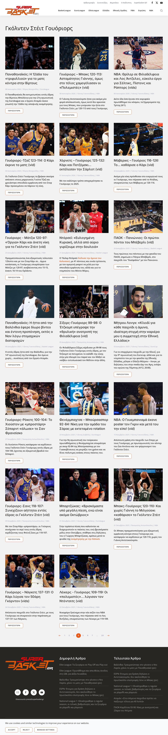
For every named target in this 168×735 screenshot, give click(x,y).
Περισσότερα (14, 111)
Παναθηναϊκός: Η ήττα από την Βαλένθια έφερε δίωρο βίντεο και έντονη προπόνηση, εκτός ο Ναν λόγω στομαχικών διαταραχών (29, 331)
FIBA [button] (133, 10)
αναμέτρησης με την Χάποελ (85, 539)
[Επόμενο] (108, 635)
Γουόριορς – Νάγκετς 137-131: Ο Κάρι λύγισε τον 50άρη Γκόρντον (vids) (29, 596)
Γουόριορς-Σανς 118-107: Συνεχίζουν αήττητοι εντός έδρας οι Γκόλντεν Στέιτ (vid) (27, 510)
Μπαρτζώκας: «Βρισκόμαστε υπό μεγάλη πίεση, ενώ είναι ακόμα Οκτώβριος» (81, 510)
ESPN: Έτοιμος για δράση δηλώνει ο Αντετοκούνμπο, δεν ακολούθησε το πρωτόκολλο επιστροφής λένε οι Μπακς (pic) (81, 692)
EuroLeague (79, 10)
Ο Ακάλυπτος (126, 2)
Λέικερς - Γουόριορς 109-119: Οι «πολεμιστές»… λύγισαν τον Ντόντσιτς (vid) (83, 596)
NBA (151, 10)
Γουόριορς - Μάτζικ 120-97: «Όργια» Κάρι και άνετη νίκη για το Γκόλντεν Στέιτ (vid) (27, 242)
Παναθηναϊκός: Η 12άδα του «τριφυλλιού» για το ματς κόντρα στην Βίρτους (26, 78)
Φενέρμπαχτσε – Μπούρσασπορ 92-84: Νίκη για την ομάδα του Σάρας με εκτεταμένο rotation (83, 424)
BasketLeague (64, 10)
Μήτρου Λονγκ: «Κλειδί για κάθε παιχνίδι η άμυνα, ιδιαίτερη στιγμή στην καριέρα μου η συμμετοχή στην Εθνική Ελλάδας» (137, 331)
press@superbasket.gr (35, 699)
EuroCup (154, 346)
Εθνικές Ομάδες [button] (120, 10)
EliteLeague (94, 10)
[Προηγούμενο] (60, 635)
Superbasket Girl (140, 2)
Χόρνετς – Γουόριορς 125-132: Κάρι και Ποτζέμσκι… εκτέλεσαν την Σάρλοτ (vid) (82, 165)
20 (102, 635)
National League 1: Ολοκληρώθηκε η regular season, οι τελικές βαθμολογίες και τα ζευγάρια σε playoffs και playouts (82, 704)
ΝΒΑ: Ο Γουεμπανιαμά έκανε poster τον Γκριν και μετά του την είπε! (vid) (136, 424)
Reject (26, 730)
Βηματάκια (114, 2)
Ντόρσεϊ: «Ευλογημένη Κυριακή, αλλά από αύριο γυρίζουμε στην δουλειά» (79, 242)
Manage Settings (45, 730)
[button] (161, 10)
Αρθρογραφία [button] (89, 2)
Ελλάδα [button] (106, 10)
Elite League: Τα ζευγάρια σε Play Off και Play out (83, 664)
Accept (11, 730)
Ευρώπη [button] (142, 10)
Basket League (102, 253)
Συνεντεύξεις (102, 2)
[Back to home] (22, 10)
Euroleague (44, 89)
